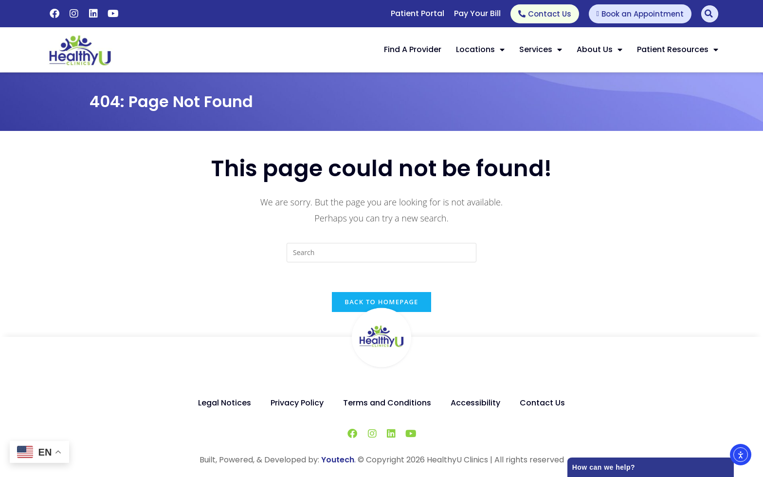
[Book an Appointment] (640, 13)
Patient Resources (677, 49)
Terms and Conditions (387, 402)
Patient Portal (417, 13)
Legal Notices (224, 402)
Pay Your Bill (477, 13)
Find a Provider (412, 49)
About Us (599, 49)
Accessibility (475, 402)
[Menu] (551, 49)
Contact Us (542, 402)
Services (540, 49)
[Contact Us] (544, 13)
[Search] (709, 13)
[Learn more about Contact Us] (544, 13)
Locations (480, 49)
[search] (381, 252)
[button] (551, 49)
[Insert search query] (381, 252)
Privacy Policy (297, 402)
